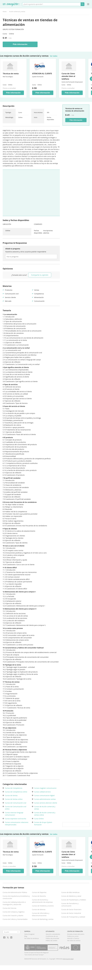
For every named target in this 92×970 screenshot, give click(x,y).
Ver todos (53, 56)
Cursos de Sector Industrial (71, 913)
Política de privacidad (52, 938)
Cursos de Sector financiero (71, 909)
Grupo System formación (13, 29)
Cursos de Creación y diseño (13, 915)
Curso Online (39, 819)
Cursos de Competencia (13, 788)
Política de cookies (51, 940)
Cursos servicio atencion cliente (45, 803)
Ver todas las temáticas (31, 938)
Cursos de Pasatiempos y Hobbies (73, 900)
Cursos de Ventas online (13, 799)
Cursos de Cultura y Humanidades (15, 919)
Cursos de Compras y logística (13, 912)
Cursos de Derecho (39, 896)
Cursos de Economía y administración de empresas (42, 901)
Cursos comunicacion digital (44, 795)
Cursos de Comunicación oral (15, 803)
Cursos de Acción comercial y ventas (44, 807)
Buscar (82, 4)
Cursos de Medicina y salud (71, 896)
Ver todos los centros (73, 940)
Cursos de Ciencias (9, 908)
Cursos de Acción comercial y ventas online (44, 814)
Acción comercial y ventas (17, 12)
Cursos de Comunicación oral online (15, 807)
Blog (25, 936)
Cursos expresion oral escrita (15, 819)
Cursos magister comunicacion (45, 788)
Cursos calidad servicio (42, 792)
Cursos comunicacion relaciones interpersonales (16, 823)
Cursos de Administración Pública (15, 892)
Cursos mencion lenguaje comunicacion (14, 814)
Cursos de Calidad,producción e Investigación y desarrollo (14, 903)
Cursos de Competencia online (16, 792)
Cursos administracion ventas (45, 799)
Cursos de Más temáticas (70, 892)
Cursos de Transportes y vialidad (73, 917)
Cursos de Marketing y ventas (42, 919)
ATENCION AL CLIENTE (42, 73)
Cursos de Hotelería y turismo (43, 906)
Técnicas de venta (11, 73)
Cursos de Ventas (11, 795)
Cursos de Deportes (39, 892)
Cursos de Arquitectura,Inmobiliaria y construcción (16, 897)
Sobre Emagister (29, 934)
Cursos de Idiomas (38, 909)
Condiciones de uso (52, 936)
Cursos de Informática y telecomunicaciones (40, 914)
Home (4, 12)
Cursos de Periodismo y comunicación (69, 904)
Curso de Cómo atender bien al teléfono (68, 76)
